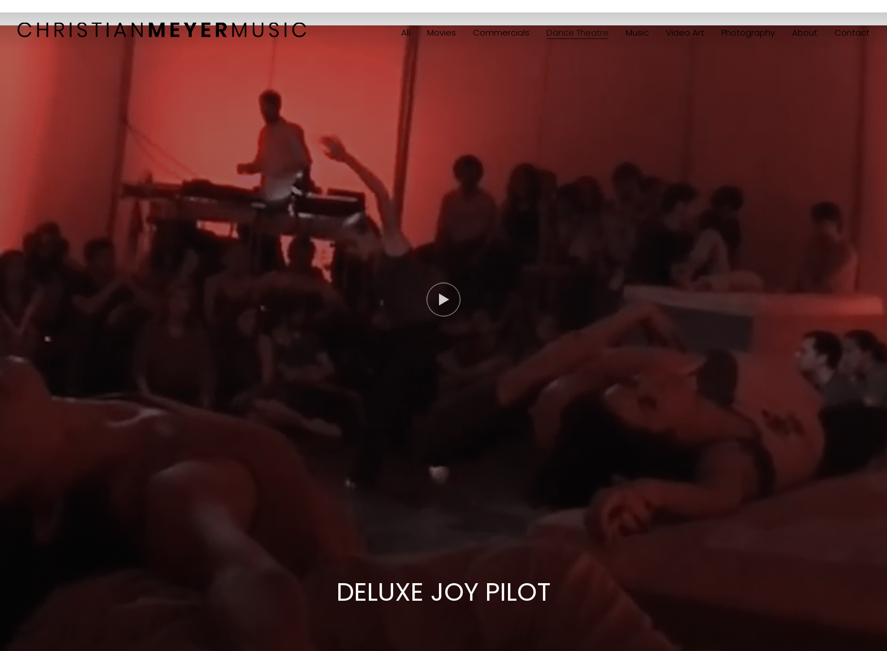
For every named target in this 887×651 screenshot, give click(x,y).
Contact (851, 32)
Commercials (501, 32)
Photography (748, 32)
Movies (441, 32)
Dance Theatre (577, 32)
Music (637, 32)
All (405, 32)
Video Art (685, 32)
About (804, 32)
